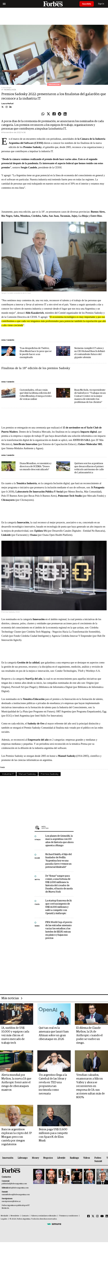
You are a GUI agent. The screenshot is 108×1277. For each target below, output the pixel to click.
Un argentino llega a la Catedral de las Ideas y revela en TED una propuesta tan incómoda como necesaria (53, 1084)
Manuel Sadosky (27, 774)
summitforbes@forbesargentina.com (16, 1195)
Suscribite (86, 4)
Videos (86, 1158)
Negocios (48, 1158)
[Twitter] (93, 1216)
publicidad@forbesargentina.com (14, 1184)
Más (58, 827)
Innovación (7, 1158)
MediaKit (4, 1216)
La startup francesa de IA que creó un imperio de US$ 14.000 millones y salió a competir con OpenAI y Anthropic (58, 907)
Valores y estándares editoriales (44, 1216)
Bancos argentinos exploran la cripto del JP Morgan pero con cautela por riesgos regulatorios (16, 1137)
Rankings (74, 1158)
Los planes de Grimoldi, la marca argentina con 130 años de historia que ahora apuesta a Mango (59, 841)
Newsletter (14, 1216)
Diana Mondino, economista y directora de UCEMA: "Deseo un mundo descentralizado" (35, 466)
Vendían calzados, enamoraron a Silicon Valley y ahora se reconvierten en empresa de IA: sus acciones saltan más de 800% (90, 1086)
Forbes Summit (98, 1159)
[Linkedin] (106, 1216)
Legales (4, 1219)
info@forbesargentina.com (19, 1188)
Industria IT (8, 774)
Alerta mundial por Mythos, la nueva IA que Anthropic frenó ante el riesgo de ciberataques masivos (16, 1082)
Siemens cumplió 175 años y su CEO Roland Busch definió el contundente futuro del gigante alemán (89, 353)
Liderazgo (22, 1158)
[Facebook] (88, 1216)
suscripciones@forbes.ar (11, 1201)
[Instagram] (97, 1216)
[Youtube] (102, 1216)
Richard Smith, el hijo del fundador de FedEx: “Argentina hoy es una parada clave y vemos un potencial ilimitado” (58, 860)
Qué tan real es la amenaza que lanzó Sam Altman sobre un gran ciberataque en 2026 (54, 1034)
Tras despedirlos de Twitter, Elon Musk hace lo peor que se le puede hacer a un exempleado (36, 353)
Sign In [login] (101, 4)
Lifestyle (61, 1158)
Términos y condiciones (68, 1216)
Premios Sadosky (50, 774)
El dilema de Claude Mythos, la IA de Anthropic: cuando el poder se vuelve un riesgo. (89, 1035)
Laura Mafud (7, 103)
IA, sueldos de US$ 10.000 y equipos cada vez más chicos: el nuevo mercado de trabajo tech (15, 1035)
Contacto (25, 1216)
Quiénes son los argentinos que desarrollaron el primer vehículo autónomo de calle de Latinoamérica (89, 468)
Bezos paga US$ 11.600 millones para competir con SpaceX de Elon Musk (53, 1135)
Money (35, 1158)
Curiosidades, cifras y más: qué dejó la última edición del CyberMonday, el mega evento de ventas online (36, 394)
